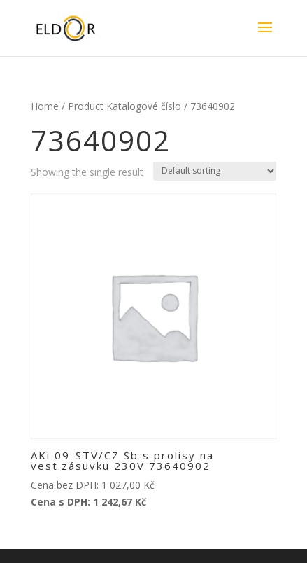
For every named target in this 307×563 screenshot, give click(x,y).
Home (45, 106)
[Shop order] (214, 171)
